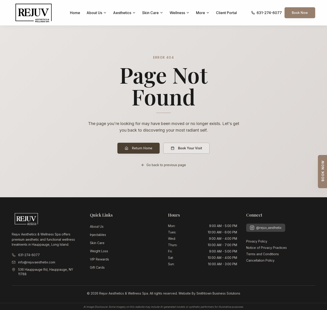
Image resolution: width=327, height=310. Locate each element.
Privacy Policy (256, 241)
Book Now (300, 13)
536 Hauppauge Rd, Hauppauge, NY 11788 (42, 272)
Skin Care (97, 243)
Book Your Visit (186, 148)
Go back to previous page (163, 165)
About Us (97, 226)
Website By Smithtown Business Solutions (209, 293)
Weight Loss (99, 251)
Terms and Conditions (262, 254)
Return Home (138, 148)
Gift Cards (97, 267)
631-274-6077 (26, 255)
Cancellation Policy (260, 260)
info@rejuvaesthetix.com (33, 262)
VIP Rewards (99, 259)
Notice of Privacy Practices (266, 248)
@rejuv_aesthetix (266, 227)
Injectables (98, 235)
